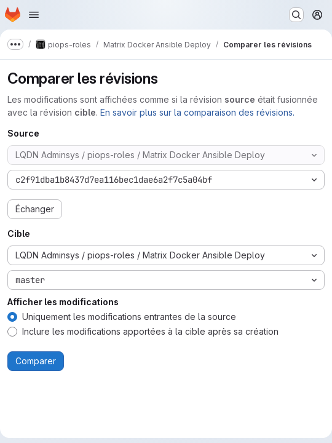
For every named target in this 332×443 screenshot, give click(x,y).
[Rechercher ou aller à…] (296, 14)
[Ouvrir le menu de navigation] (34, 15)
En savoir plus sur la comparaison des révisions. (197, 112)
